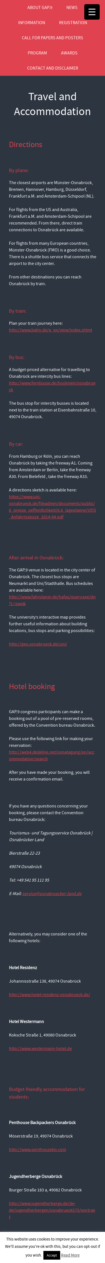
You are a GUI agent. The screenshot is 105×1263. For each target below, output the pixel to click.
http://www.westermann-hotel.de (40, 1048)
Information (31, 23)
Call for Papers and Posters (52, 38)
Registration (73, 23)
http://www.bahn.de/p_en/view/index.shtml (50, 330)
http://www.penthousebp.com (37, 1149)
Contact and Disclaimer (52, 68)
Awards (69, 53)
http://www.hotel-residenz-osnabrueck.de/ (49, 994)
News (72, 7)
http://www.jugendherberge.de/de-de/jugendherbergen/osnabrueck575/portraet (52, 1210)
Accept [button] (52, 1255)
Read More (70, 1255)
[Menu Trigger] (92, 12)
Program (37, 53)
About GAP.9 (39, 7)
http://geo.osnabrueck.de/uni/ (38, 644)
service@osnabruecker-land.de (51, 893)
